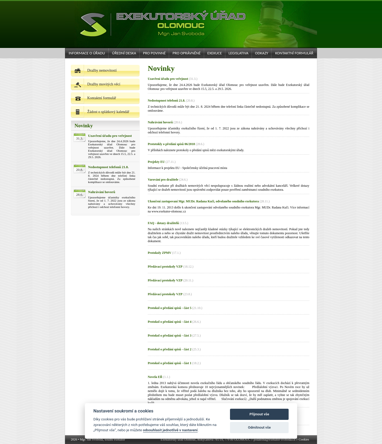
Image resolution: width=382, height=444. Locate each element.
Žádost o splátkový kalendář (100, 111)
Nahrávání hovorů (101, 192)
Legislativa (238, 53)
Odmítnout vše (259, 427)
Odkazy (261, 53)
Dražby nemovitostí (94, 70)
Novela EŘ (155, 377)
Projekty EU (156, 162)
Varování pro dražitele (163, 179)
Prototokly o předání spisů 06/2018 (171, 144)
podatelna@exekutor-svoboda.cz (274, 439)
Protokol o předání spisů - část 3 (169, 335)
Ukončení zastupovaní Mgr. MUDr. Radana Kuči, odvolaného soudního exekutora (203, 201)
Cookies (304, 439)
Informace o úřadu (87, 53)
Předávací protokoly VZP (165, 266)
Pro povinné (154, 53)
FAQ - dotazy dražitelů (163, 223)
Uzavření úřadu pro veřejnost (110, 136)
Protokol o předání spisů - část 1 (169, 363)
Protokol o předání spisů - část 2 (169, 349)
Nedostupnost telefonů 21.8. (108, 167)
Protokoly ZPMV (159, 253)
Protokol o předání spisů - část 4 (169, 322)
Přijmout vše (259, 414)
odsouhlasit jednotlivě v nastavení (170, 430)
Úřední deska (124, 53)
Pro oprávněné (187, 53)
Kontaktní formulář (294, 53)
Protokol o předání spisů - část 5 (169, 308)
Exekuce (214, 53)
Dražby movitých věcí (95, 84)
